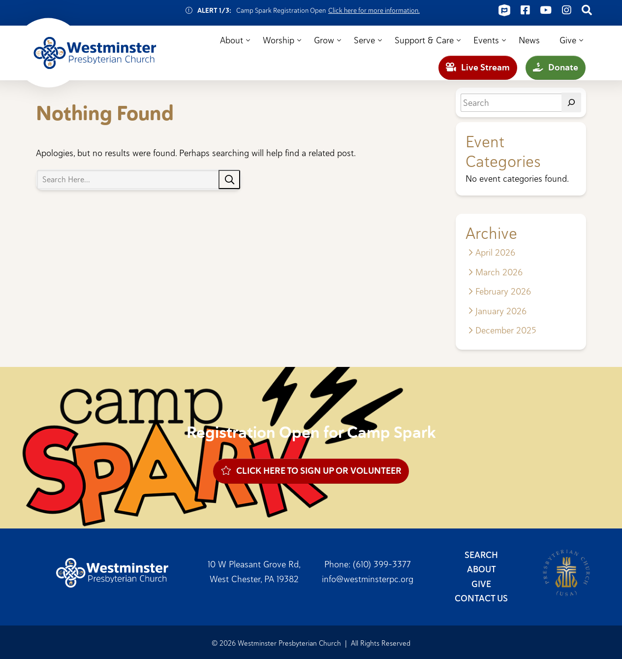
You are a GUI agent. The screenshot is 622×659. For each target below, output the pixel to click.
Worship (278, 40)
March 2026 (499, 272)
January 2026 (501, 311)
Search (481, 555)
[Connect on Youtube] (546, 10)
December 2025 (505, 330)
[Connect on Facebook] (525, 10)
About (231, 40)
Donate (555, 67)
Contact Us (481, 598)
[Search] (571, 102)
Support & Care (424, 40)
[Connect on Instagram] (566, 10)
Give (568, 40)
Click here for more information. (374, 10)
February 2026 (503, 291)
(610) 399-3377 (382, 564)
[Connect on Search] (587, 10)
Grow (324, 40)
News (529, 40)
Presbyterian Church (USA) (566, 572)
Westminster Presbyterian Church (94, 53)
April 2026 (495, 252)
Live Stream (478, 67)
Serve (364, 40)
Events (486, 40)
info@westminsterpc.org (367, 579)
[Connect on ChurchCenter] (504, 10)
